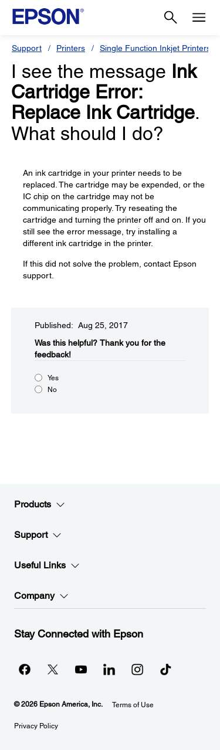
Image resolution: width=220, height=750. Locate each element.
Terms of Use (133, 705)
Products (39, 504)
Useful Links (47, 565)
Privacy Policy (36, 726)
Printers (70, 48)
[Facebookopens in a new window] (24, 669)
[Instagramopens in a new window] (137, 669)
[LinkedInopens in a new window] (109, 669)
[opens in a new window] (165, 669)
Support (27, 48)
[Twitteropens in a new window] (52, 669)
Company (41, 595)
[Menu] (198, 17)
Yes (53, 378)
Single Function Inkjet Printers (155, 48)
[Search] (170, 17)
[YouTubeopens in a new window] (81, 669)
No (52, 390)
